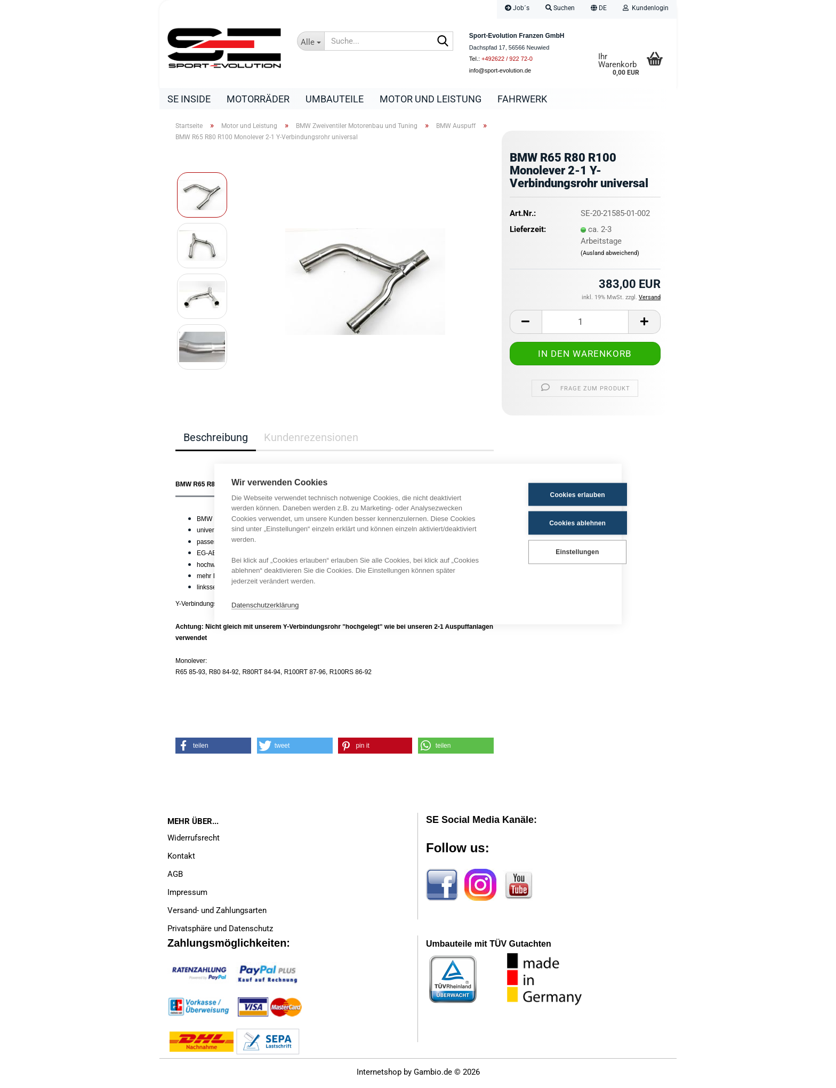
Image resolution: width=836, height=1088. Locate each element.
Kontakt (181, 858)
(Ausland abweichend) (610, 255)
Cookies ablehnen (552, 522)
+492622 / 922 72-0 (507, 58)
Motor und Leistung (430, 99)
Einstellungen (551, 551)
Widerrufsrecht (193, 840)
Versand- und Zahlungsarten (217, 913)
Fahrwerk (522, 99)
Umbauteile (335, 99)
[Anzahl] (585, 325)
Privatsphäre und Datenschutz (220, 931)
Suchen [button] (560, 8)
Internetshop (379, 1074)
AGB (175, 877)
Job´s (517, 8)
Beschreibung (215, 440)
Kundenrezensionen (311, 440)
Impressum (187, 895)
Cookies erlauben (552, 494)
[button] (599, 9)
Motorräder (258, 99)
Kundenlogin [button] (646, 8)
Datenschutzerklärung (265, 605)
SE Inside (189, 99)
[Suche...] (311, 41)
